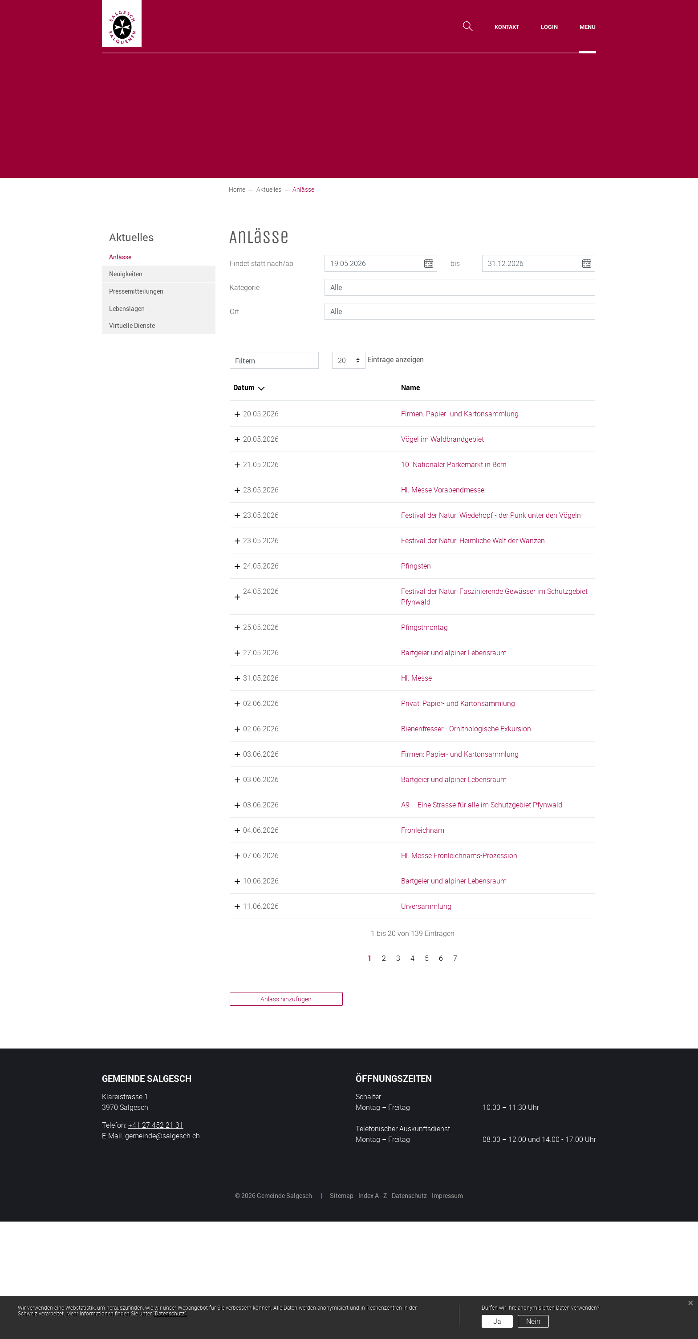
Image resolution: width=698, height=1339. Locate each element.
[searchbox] (460, 287)
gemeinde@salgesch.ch (162, 1253)
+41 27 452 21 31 (155, 1242)
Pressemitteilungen (136, 291)
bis (455, 263)
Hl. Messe (332, 742)
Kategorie (245, 287)
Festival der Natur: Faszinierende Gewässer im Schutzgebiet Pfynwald (368, 655)
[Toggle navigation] (587, 26)
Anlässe (131, 259)
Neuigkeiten (125, 274)
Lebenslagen (127, 308)
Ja (497, 1321)
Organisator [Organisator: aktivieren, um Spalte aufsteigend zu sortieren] (550, 387)
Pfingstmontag (340, 691)
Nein (533, 1321)
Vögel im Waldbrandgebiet (358, 450)
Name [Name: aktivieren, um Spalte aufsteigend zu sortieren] (326, 387)
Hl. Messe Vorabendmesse (358, 522)
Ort (234, 311)
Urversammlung (342, 1023)
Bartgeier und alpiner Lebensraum (369, 717)
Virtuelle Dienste (132, 325)
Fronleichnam (338, 937)
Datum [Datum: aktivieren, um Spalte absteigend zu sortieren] (244, 387)
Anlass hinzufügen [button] (286, 1116)
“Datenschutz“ (170, 1313)
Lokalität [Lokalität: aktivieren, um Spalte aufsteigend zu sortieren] (448, 387)
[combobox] (460, 287)
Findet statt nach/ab (261, 263)
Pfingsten (332, 619)
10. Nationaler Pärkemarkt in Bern (369, 486)
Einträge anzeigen (376, 360)
